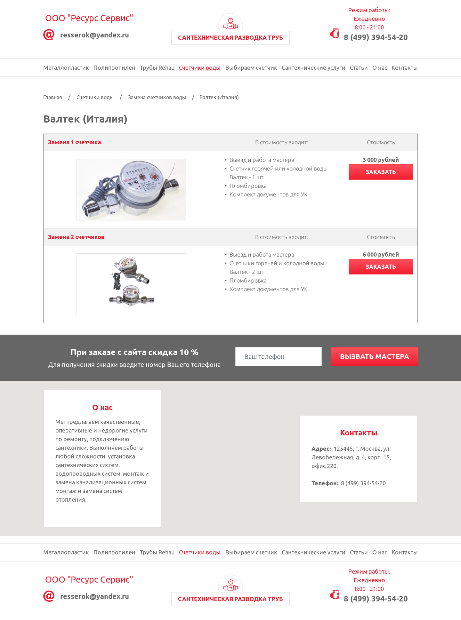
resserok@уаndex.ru (94, 35)
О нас (379, 67)
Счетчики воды (200, 67)
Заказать (381, 172)
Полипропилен (114, 67)
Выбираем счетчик (251, 67)
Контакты (405, 67)
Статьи (359, 67)
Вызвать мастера (374, 356)
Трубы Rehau (157, 67)
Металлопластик (66, 67)
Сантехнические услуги (313, 67)
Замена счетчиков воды (157, 97)
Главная (52, 97)
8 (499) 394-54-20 (376, 37)
